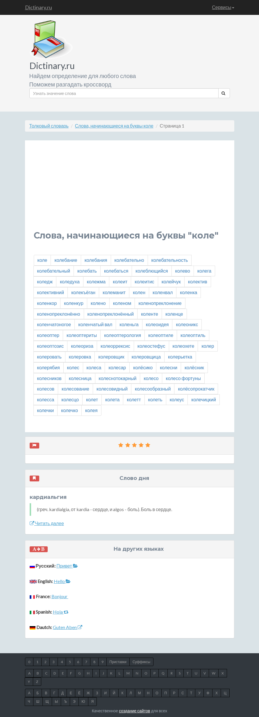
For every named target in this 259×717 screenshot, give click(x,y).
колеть (155, 399)
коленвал (163, 292)
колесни (168, 367)
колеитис (144, 281)
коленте (149, 314)
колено (98, 303)
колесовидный (112, 388)
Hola (61, 611)
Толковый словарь (49, 125)
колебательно (129, 260)
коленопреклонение (159, 303)
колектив (197, 281)
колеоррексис (115, 346)
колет (92, 399)
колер (207, 346)
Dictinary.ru (38, 7)
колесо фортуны (183, 378)
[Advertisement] (130, 190)
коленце (174, 314)
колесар (117, 367)
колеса (94, 367)
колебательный (53, 270)
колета (112, 399)
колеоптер (48, 335)
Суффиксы (141, 662)
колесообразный (153, 388)
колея (91, 410)
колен (139, 292)
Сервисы (223, 7)
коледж (45, 281)
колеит (120, 281)
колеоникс (187, 324)
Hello (62, 581)
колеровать (49, 356)
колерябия (48, 367)
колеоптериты (82, 335)
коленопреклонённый (110, 314)
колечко (69, 410)
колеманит (114, 292)
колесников (49, 378)
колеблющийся (151, 270)
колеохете (183, 346)
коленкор (47, 303)
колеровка (80, 356)
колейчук (171, 281)
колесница (80, 378)
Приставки (118, 662)
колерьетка (180, 356)
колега (204, 270)
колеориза (82, 346)
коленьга (129, 324)
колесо (151, 378)
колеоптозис (50, 346)
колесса (45, 399)
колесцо (70, 399)
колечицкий (203, 399)
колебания (96, 260)
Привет (67, 565)
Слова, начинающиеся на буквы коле (114, 125)
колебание (65, 260)
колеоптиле (160, 335)
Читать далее (47, 523)
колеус (177, 399)
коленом (122, 303)
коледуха (70, 281)
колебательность (169, 260)
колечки (45, 410)
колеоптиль (193, 335)
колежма (96, 281)
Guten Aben (67, 627)
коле (42, 260)
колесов (46, 388)
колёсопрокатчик (196, 388)
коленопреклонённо (58, 314)
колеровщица (146, 356)
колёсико (143, 367)
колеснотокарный (118, 378)
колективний (50, 292)
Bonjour (59, 596)
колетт (134, 399)
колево (182, 270)
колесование (75, 388)
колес (73, 367)
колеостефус (151, 346)
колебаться (116, 270)
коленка (188, 292)
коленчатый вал (95, 324)
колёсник (194, 367)
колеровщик (111, 356)
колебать (87, 270)
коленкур (73, 303)
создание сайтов (134, 710)
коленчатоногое (54, 324)
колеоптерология (122, 335)
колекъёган (83, 292)
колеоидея (157, 324)
